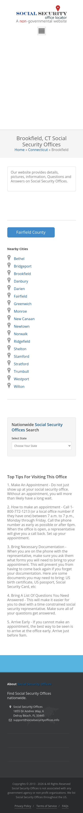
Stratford (21, 364)
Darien (19, 288)
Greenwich (23, 303)
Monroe (20, 311)
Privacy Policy (23, 806)
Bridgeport (23, 266)
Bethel (19, 258)
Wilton (19, 386)
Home (20, 149)
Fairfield (20, 296)
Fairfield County (31, 232)
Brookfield (22, 273)
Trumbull (21, 371)
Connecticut (38, 149)
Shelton (20, 348)
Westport (21, 379)
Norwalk (21, 333)
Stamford (21, 356)
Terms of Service (46, 806)
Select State (19, 438)
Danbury (21, 281)
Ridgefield (22, 341)
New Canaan (24, 318)
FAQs (65, 806)
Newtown (22, 326)
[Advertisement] (41, 85)
